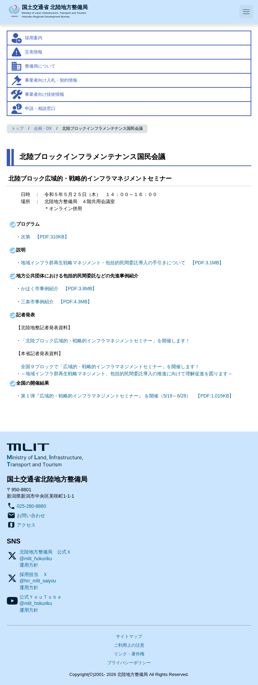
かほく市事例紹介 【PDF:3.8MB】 (59, 288)
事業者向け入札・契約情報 (51, 80)
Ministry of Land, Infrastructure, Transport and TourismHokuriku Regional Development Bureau (55, 10)
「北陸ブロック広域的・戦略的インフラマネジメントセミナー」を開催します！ (105, 340)
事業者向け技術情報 (44, 94)
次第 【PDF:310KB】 (45, 236)
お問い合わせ (31, 515)
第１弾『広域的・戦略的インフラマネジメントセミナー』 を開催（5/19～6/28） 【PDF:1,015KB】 (127, 395)
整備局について (40, 66)
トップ (17, 128)
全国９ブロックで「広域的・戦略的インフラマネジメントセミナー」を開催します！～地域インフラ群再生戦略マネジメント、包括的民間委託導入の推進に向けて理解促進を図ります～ (126, 370)
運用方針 (28, 565)
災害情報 (33, 51)
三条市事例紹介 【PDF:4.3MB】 (56, 301)
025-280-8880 (31, 506)
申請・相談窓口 (40, 108)
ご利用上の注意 (129, 645)
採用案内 (33, 37)
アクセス (26, 525)
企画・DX (43, 128)
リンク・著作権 (129, 653)
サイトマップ (129, 636)
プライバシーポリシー (129, 662)
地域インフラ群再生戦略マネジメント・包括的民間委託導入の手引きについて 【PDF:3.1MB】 (122, 262)
